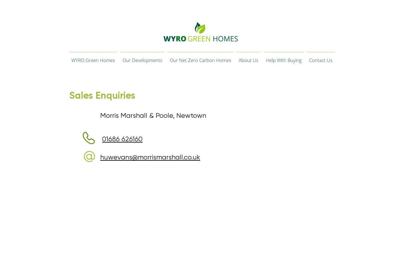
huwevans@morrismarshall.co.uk (150, 157)
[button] (142, 57)
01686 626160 (122, 139)
